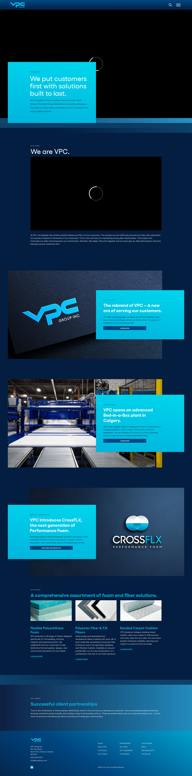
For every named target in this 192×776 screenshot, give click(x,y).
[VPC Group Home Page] (17, 4)
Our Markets (124, 754)
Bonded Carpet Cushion (139, 628)
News (144, 747)
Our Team (124, 747)
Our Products (147, 743)
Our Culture (102, 754)
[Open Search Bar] (170, 5)
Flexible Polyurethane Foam (47, 630)
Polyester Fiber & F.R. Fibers (91, 630)
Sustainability (125, 743)
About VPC (102, 747)
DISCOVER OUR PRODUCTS (51, 548)
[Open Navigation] (178, 5)
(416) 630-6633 (36, 757)
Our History (102, 750)
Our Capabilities (126, 750)
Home (100, 743)
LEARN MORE (124, 328)
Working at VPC (148, 750)
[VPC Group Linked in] (31, 767)
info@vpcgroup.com (38, 760)
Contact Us (146, 754)
